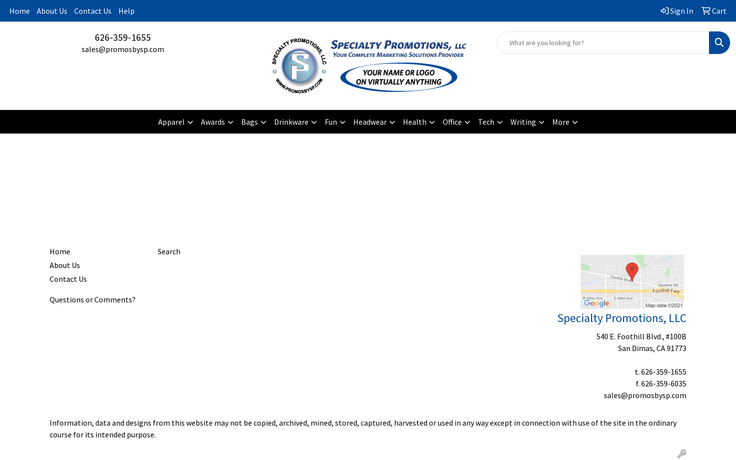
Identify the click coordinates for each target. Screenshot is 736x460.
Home (19, 11)
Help (126, 11)
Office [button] (452, 122)
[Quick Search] (603, 42)
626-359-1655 (123, 37)
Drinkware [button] (291, 122)
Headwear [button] (370, 122)
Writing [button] (523, 122)
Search (169, 251)
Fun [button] (331, 122)
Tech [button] (486, 122)
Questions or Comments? (93, 299)
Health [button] (414, 122)
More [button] (560, 122)
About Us (52, 11)
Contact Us (93, 11)
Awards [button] (213, 122)
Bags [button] (249, 122)
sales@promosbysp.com (123, 49)
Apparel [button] (171, 122)
